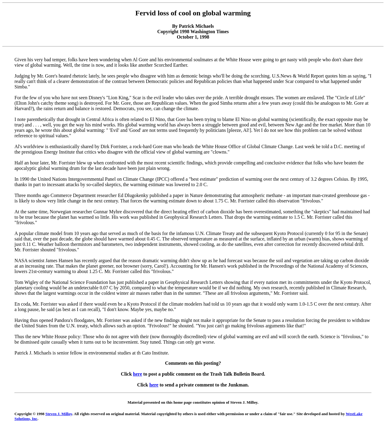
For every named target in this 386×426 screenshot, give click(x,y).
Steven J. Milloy (59, 414)
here (137, 374)
